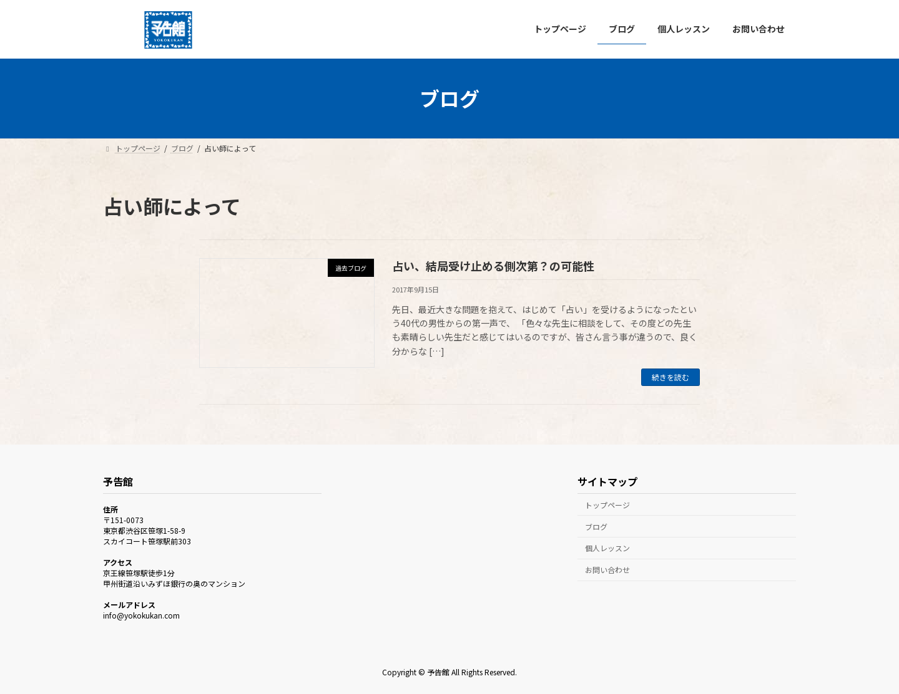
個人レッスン (607, 547)
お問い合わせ (607, 569)
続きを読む (670, 377)
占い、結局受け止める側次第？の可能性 (493, 266)
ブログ (596, 526)
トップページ (607, 504)
